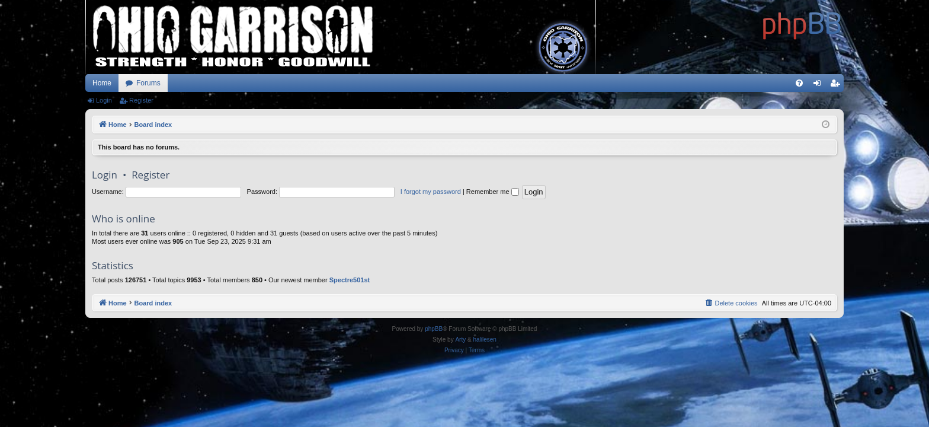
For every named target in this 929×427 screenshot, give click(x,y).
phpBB (434, 329)
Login (104, 100)
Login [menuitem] (819, 85)
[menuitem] (799, 83)
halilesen (484, 339)
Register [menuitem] (837, 85)
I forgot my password (431, 191)
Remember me (492, 191)
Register (141, 100)
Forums (148, 83)
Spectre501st (349, 279)
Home (101, 83)
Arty (460, 339)
